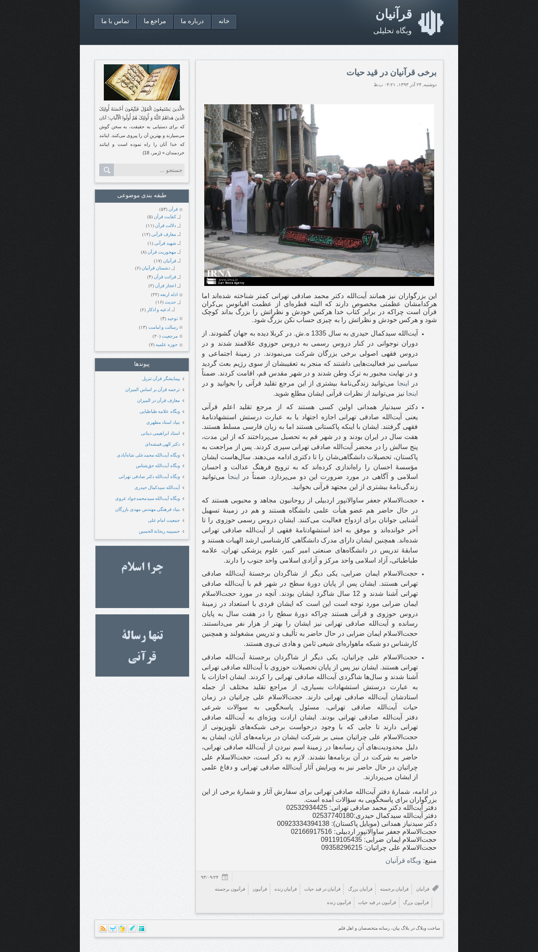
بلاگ (405, 928)
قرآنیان (393, 14)
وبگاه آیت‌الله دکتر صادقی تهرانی (149, 476)
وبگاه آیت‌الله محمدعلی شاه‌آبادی (148, 454)
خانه (224, 21)
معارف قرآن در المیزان (158, 400)
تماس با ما (115, 21)
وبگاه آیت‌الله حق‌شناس (158, 465)
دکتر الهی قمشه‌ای (162, 444)
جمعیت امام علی (164, 520)
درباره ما (192, 21)
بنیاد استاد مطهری (163, 422)
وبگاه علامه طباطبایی (160, 411)
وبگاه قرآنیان (403, 860)
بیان (396, 928)
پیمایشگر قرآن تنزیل (161, 378)
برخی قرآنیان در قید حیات (391, 72)
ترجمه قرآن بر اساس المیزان (152, 389)
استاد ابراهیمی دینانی (160, 433)
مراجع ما (155, 21)
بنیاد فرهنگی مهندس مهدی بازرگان (147, 509)
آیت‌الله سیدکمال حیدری (157, 487)
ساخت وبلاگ (428, 928)
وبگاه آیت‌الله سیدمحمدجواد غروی (147, 498)
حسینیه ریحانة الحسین (159, 531)
